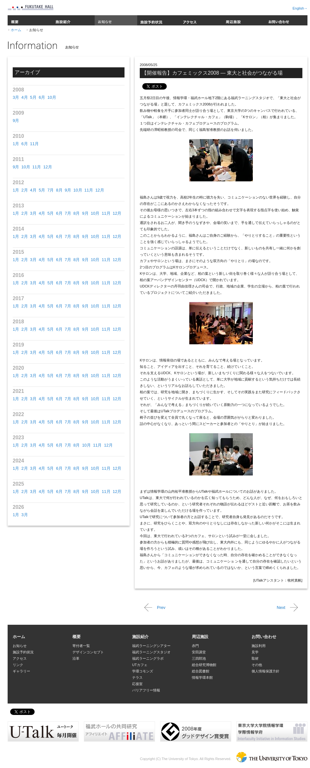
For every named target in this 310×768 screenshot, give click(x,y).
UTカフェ (139, 665)
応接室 (137, 684)
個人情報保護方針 (266, 671)
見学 (255, 652)
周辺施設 (243, 20)
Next (281, 607)
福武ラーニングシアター (151, 646)
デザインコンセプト (88, 652)
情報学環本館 (202, 677)
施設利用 (259, 646)
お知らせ (116, 20)
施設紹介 (73, 20)
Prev (161, 607)
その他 (257, 665)
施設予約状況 (158, 20)
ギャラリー (21, 671)
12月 (47, 167)
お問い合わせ (286, 20)
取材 (255, 658)
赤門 (195, 646)
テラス (137, 677)
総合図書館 (200, 671)
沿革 (75, 658)
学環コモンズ (142, 671)
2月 (24, 190)
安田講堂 (199, 652)
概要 (30, 20)
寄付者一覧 (81, 646)
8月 (59, 190)
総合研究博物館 (204, 665)
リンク (18, 665)
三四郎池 (199, 658)
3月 (16, 97)
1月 (16, 143)
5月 (33, 97)
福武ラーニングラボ (148, 658)
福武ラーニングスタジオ (151, 652)
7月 (50, 190)
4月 (24, 97)
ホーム (16, 30)
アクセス (201, 20)
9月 (16, 120)
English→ (300, 8)
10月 (51, 97)
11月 (34, 143)
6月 (42, 97)
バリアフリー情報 (146, 690)
